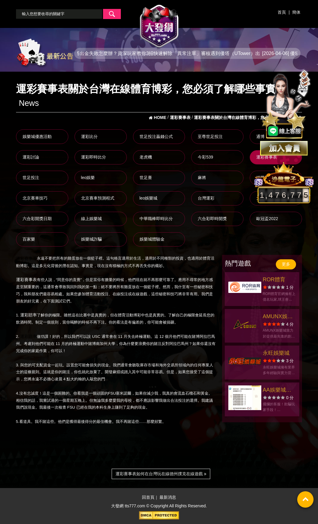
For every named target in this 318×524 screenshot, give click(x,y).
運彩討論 (31, 157)
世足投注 (31, 177)
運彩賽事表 (266, 157)
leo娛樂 (88, 177)
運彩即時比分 (93, 157)
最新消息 (167, 497)
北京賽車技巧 (35, 198)
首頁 (282, 12)
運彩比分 (89, 136)
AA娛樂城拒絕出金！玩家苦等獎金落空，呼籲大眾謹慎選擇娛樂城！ (279, 390)
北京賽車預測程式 (97, 198)
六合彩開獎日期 (37, 218)
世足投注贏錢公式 (156, 136)
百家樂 (29, 239)
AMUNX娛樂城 (278, 317)
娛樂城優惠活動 (37, 136)
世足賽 (146, 177)
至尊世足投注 (210, 136)
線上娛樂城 (91, 218)
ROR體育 (274, 280)
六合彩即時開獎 (212, 218)
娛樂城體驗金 (152, 239)
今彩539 (205, 157)
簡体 (296, 12)
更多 (286, 264)
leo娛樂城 (149, 198)
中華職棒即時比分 (156, 218)
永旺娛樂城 (276, 353)
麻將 (202, 177)
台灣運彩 (206, 198)
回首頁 (148, 497)
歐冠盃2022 (267, 218)
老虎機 (146, 157)
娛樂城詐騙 (91, 239)
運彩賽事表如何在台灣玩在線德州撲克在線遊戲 (161, 473)
